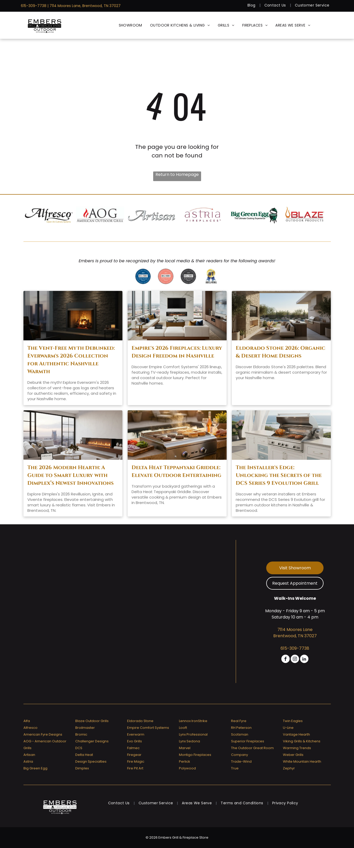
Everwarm (135, 734)
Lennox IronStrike (193, 720)
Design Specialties (91, 761)
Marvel (184, 747)
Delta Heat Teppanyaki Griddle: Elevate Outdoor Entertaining (176, 471)
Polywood (187, 768)
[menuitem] (252, 5)
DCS (78, 747)
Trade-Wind (241, 761)
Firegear (134, 754)
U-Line (288, 727)
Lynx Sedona (189, 741)
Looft (183, 727)
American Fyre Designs (42, 734)
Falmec (133, 747)
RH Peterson (241, 727)
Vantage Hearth (296, 734)
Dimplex (82, 768)
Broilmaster (85, 727)
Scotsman (239, 734)
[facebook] (285, 659)
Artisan (29, 754)
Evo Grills (134, 741)
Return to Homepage (177, 174)
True (235, 768)
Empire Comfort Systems (148, 727)
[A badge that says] (188, 276)
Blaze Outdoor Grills (92, 720)
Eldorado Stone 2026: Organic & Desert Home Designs (280, 352)
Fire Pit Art (135, 768)
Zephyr (289, 768)
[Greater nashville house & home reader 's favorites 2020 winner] (143, 276)
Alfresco (30, 727)
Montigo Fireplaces (195, 754)
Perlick (184, 761)
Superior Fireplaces (247, 741)
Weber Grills (293, 754)
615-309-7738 (33, 5)
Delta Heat (84, 754)
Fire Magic (135, 761)
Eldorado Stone (140, 720)
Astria (28, 761)
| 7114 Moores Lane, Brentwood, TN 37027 (84, 5)
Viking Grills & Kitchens (301, 741)
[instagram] (295, 659)
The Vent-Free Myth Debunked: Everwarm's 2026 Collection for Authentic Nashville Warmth (71, 360)
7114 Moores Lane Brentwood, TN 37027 (295, 633)
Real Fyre (238, 720)
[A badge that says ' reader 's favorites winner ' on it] (165, 276)
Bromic (81, 734)
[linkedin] (304, 659)
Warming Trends (297, 747)
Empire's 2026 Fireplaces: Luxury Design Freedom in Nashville (177, 352)
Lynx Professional (193, 734)
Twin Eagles (293, 720)
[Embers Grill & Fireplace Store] (44, 25)
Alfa (26, 720)
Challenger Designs (92, 741)
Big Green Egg (35, 768)
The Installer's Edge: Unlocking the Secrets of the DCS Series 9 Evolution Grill (279, 475)
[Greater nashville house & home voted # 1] (211, 276)
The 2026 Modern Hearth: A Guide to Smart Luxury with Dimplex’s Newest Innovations (70, 475)
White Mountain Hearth (302, 761)
